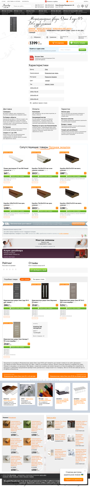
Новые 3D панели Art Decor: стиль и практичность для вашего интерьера (60, 437)
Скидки (70, 1)
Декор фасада (56, 11)
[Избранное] (78, 6)
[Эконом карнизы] (27, 390)
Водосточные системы (56, 13)
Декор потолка (7, 11)
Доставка (7, 109)
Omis (61, 38)
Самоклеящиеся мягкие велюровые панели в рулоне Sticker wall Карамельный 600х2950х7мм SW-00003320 (16, 443)
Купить (82, 50)
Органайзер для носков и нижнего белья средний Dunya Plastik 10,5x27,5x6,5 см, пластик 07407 (80, 401)
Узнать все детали (78, 224)
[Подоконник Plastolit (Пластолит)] (10, 390)
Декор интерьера (70, 11)
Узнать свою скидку (17, 176)
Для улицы (78, 13)
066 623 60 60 (49, 7)
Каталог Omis (46, 58)
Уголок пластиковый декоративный (45, 399)
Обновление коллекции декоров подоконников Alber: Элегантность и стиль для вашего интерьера (60, 453)
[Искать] (32, 6)
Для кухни (78, 12)
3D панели (21, 12)
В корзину (58, 43)
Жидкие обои (17, 13)
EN (86, 1)
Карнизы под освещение (5, 14)
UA (84, 1)
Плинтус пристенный (29, 13)
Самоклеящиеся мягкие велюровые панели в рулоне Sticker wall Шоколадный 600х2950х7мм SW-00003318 (16, 426)
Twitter (10, 476)
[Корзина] (86, 6)
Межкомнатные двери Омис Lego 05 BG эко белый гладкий (68, 376)
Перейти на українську (73, 479)
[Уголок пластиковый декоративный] (45, 390)
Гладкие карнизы (6, 12)
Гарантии (65, 109)
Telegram (26, 476)
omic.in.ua (81, 38)
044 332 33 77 (39, 5)
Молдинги (16, 12)
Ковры (27, 12)
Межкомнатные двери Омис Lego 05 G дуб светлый (19, 376)
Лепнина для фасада (56, 12)
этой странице (64, 233)
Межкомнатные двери (69, 12)
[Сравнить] (82, 6)
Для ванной (84, 12)
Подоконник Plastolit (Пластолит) (10, 399)
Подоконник (42, 13)
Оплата (35, 109)
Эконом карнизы (29, 399)
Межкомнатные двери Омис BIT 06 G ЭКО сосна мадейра (72, 301)
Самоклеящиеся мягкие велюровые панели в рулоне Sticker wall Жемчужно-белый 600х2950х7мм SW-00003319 (16, 460)
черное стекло (49, 84)
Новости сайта (51, 417)
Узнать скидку (77, 43)
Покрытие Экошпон (51, 77)
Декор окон (43, 11)
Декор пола (30, 11)
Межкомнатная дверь (51, 73)
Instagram (15, 476)
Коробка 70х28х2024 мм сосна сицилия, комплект (42, 169)
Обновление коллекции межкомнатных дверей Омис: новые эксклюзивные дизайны (80, 439)
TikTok (21, 476)
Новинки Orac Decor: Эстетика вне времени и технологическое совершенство (61, 424)
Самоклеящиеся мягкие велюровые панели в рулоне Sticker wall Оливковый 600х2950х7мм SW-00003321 (37, 426)
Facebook (5, 476)
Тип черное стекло (38, 279)
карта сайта (43, 475)
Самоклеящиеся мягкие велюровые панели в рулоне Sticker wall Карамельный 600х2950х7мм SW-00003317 (37, 443)
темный (47, 80)
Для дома (79, 11)
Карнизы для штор (43, 12)
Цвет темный (25, 279)
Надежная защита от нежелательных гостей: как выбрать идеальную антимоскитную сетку (81, 425)
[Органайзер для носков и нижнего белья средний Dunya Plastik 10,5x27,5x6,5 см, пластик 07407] (80, 390)
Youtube (31, 476)
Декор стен (18, 11)
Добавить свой (38, 270)
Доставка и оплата (13, 1)
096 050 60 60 (49, 5)
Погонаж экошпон (59, 147)
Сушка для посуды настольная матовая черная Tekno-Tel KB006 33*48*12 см (62, 401)
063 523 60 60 (39, 7)
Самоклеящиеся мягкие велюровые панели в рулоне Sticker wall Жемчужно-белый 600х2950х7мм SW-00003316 (37, 460)
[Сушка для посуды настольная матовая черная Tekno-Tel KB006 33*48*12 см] (62, 390)
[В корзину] (29, 173)
